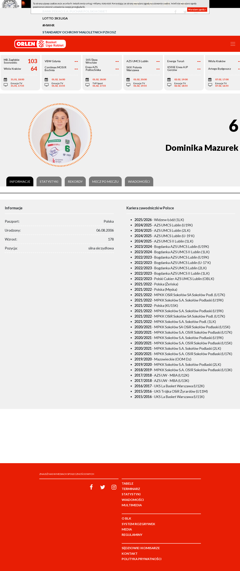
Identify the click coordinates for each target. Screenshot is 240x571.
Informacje (20, 181)
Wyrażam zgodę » (197, 9)
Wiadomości (139, 181)
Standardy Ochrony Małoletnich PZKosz (79, 32)
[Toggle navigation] (232, 44)
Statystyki (49, 181)
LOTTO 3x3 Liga (55, 18)
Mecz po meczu (105, 181)
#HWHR (48, 25)
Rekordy (75, 181)
